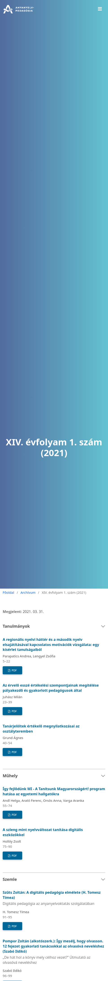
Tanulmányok (16, 626)
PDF (14, 670)
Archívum (28, 592)
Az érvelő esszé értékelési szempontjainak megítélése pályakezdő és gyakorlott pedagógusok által (51, 688)
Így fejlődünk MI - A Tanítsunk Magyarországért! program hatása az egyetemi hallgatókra (54, 791)
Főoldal (8, 592)
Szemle (10, 879)
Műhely (10, 775)
